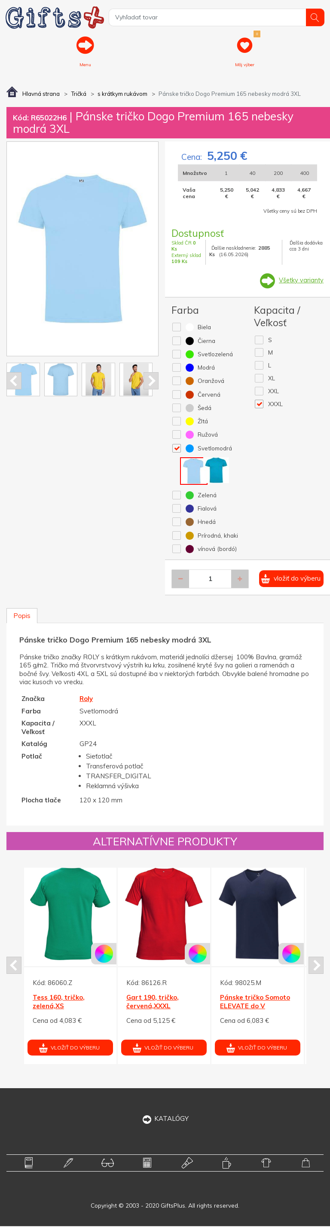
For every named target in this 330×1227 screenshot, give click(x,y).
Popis (22, 616)
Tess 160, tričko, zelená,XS (59, 1002)
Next (151, 381)
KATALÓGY (165, 1119)
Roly (86, 699)
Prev (13, 381)
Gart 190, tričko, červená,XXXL (152, 1002)
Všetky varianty (301, 281)
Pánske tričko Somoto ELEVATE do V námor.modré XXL (255, 1006)
